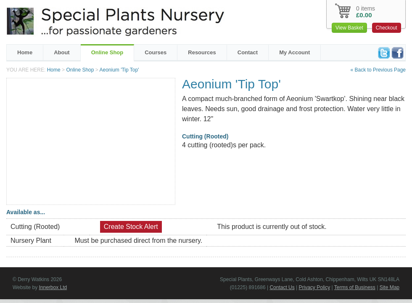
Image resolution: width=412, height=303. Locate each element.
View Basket (349, 28)
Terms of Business (354, 287)
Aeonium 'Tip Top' (119, 70)
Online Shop (107, 52)
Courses (155, 52)
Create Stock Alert (131, 226)
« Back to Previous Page (378, 70)
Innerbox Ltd (53, 287)
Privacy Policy (314, 287)
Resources (202, 52)
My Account (294, 52)
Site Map (389, 287)
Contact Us (281, 287)
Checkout (386, 28)
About (62, 52)
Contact (248, 52)
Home (24, 52)
